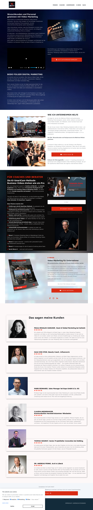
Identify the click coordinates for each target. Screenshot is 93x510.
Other (28, 499)
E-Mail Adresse (51, 198)
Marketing (22, 499)
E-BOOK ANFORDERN (67, 290)
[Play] (9, 67)
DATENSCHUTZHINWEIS (79, 503)
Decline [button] (12, 506)
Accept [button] (32, 506)
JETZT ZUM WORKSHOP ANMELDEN (66, 59)
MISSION (55, 5)
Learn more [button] (5, 502)
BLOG (84, 5)
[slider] (15, 67)
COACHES (62, 5)
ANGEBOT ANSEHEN (66, 208)
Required (6, 499)
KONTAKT (46, 493)
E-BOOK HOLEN (66, 154)
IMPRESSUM (68, 503)
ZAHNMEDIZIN (70, 5)
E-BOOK (78, 5)
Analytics (13, 499)
